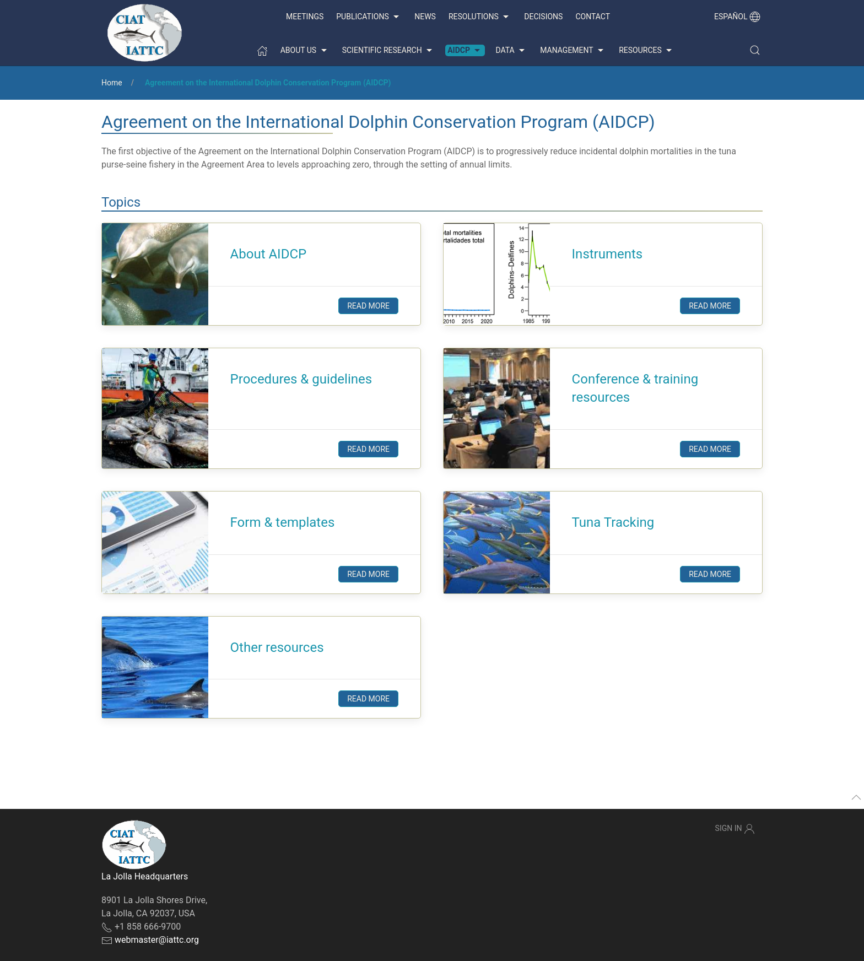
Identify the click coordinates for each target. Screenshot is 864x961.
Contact (592, 16)
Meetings (304, 16)
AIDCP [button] (465, 50)
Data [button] (511, 50)
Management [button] (573, 50)
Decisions (543, 16)
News (425, 16)
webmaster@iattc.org (157, 940)
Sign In (735, 828)
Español (737, 16)
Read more (368, 305)
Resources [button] (646, 50)
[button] (754, 50)
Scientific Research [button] (388, 50)
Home (111, 82)
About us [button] (305, 50)
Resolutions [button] (480, 17)
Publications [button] (369, 17)
